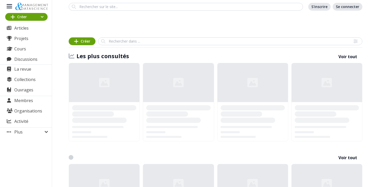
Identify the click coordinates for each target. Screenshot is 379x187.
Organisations (28, 111)
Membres (23, 100)
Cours (20, 49)
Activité (21, 121)
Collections (25, 79)
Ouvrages (23, 90)
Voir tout (347, 56)
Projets (21, 38)
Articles (21, 28)
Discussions (25, 59)
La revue (22, 69)
